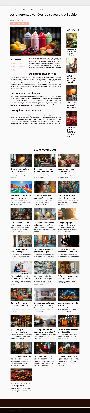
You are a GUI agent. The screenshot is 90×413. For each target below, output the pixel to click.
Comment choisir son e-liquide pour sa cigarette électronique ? (68, 358)
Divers (17, 10)
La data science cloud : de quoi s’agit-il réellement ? (68, 305)
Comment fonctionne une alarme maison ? (43, 357)
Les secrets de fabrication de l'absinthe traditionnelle (71, 52)
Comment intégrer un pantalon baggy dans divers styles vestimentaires (43, 252)
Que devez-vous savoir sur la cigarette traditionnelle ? (21, 385)
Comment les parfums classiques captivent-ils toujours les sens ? (70, 132)
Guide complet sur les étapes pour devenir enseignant (20, 225)
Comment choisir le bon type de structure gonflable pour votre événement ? (21, 199)
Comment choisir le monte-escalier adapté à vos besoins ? (71, 78)
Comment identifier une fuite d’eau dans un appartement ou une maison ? (21, 359)
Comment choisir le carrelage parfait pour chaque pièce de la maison (43, 279)
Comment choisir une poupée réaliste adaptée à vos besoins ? (44, 198)
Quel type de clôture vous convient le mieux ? (44, 331)
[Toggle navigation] (12, 2)
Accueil (11, 10)
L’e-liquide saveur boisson (18, 66)
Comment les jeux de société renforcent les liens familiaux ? (43, 171)
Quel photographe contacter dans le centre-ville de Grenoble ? (68, 226)
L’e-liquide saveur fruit (17, 63)
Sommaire (16, 60)
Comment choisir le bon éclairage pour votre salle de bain (44, 225)
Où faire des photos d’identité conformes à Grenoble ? (67, 251)
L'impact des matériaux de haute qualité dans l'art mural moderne (44, 305)
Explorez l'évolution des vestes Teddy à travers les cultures (68, 198)
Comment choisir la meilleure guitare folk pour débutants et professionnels (20, 306)
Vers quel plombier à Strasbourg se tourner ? (21, 277)
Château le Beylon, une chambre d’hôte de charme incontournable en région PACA (68, 279)
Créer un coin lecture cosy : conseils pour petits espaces (71, 104)
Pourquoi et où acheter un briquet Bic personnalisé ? (68, 332)
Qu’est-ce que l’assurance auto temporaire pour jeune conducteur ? (20, 333)
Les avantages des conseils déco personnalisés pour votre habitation (68, 172)
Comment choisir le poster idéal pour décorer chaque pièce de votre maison (21, 252)
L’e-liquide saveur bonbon (18, 70)
